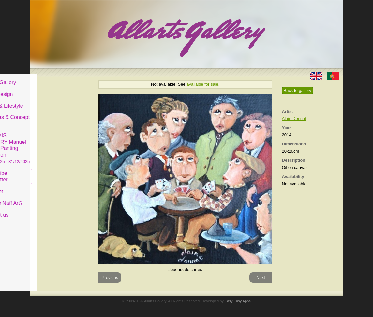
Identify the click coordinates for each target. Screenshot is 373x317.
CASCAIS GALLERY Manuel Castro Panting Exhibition (60, 143)
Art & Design (52, 89)
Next (260, 277)
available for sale (202, 84)
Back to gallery (297, 90)
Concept (47, 186)
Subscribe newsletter (50, 171)
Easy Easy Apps (238, 301)
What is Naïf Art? (57, 198)
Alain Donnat (294, 118)
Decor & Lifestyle (57, 100)
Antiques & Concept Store (60, 116)
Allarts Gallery (53, 77)
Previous (110, 277)
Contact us (49, 210)
